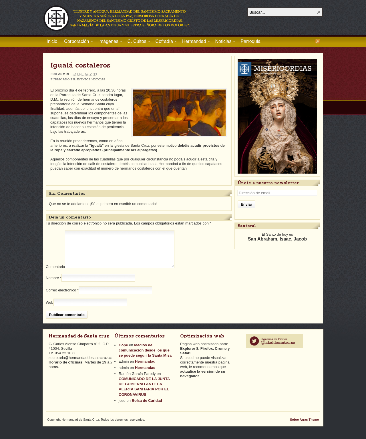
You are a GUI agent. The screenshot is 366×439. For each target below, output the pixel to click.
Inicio (52, 41)
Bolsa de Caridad (147, 407)
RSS (317, 41)
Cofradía (164, 42)
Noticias (223, 42)
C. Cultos (137, 42)
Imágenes (108, 42)
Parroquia (250, 41)
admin (63, 74)
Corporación (76, 42)
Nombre (52, 285)
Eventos (83, 80)
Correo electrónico (61, 297)
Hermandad (194, 42)
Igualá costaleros (80, 65)
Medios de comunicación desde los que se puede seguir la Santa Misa (145, 357)
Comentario (55, 273)
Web (49, 309)
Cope (123, 352)
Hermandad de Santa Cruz (117, 18)
